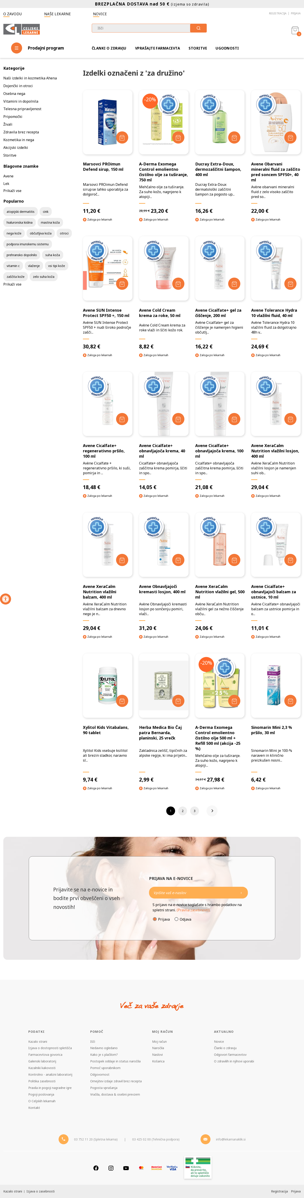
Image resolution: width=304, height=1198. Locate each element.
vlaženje (34, 266)
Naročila (158, 1048)
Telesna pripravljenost (22, 108)
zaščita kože (16, 277)
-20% (150, 99)
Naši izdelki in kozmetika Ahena (30, 78)
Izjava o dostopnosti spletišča (50, 1048)
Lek (6, 183)
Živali (7, 124)
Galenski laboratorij (42, 1061)
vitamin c (13, 266)
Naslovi (157, 1054)
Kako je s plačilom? (104, 1054)
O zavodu (12, 14)
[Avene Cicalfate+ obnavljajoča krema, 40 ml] (164, 431)
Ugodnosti (227, 48)
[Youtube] (126, 1168)
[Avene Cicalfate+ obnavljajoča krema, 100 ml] (220, 431)
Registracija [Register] (279, 1191)
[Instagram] (111, 1168)
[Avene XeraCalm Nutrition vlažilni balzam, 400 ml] (107, 572)
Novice (100, 14)
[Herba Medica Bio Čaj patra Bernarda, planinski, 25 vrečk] (164, 718)
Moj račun (159, 1041)
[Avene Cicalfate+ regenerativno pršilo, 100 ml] (107, 431)
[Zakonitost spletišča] (198, 1168)
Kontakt (34, 1108)
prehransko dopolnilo (22, 255)
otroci (64, 233)
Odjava (185, 919)
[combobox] (149, 28)
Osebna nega (14, 93)
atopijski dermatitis (20, 211)
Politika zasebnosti (41, 1081)
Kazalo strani (37, 1041)
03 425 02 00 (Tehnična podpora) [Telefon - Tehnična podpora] (156, 1139)
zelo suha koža (43, 277)
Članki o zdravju (109, 48)
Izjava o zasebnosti (41, 1191)
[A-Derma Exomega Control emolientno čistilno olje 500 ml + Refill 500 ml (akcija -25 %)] (220, 718)
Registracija (278, 13)
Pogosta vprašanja (103, 1088)
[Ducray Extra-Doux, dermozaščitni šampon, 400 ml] (220, 152)
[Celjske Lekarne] (21, 29)
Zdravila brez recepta (21, 132)
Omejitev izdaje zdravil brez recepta (116, 1081)
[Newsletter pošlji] (241, 892)
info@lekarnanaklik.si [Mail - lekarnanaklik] (231, 1139)
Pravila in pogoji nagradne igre (50, 1088)
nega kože (14, 233)
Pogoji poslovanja (41, 1094)
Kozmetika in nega (18, 139)
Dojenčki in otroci (18, 85)
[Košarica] (295, 30)
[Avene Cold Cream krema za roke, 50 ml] (164, 293)
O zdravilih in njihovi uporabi (234, 1061)
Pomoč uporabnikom (105, 1068)
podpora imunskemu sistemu (28, 244)
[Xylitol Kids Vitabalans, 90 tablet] (107, 718)
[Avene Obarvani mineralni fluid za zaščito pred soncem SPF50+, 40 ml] (276, 152)
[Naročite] (198, 892)
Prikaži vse (12, 190)
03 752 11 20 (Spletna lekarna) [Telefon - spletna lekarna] (96, 1139)
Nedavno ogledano (104, 1048)
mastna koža (50, 222)
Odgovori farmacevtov (230, 1054)
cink (45, 211)
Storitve (198, 48)
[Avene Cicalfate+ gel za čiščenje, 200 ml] (220, 293)
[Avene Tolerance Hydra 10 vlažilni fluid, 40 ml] (276, 293)
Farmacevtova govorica (45, 1054)
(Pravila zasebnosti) (193, 910)
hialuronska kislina (20, 222)
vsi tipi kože (56, 266)
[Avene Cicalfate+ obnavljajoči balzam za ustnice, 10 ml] (276, 572)
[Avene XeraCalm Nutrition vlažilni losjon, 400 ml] (276, 431)
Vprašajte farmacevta (157, 48)
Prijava (296, 13)
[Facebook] (96, 1168)
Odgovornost (99, 1074)
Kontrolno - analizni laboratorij (50, 1074)
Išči (92, 1041)
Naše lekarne (57, 14)
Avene (8, 176)
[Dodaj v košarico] (122, 137)
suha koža (52, 255)
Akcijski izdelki (15, 147)
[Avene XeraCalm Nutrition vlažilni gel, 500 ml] (220, 572)
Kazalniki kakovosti (41, 1068)
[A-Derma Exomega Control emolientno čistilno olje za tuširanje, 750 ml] (164, 152)
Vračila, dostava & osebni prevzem (115, 1094)
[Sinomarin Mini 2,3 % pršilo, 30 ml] (276, 718)
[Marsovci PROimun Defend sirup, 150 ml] (107, 152)
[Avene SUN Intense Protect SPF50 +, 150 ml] (107, 293)
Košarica (158, 1061)
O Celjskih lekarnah (41, 1101)
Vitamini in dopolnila (20, 101)
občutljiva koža (41, 233)
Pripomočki (12, 116)
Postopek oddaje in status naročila (115, 1061)
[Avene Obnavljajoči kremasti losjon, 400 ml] (164, 572)
